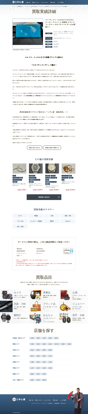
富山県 (32, 356)
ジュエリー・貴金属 (36, 221)
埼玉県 (38, 344)
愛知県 (38, 350)
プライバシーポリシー (35, 403)
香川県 (38, 374)
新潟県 (38, 356)
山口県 (32, 368)
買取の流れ (52, 2)
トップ (14, 6)
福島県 (50, 338)
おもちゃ (67, 221)
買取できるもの (35, 2)
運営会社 (50, 403)
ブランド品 (20, 221)
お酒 (52, 216)
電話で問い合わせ (34, 148)
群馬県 (63, 344)
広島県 (44, 368)
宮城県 (38, 338)
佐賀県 (32, 380)
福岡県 (44, 380)
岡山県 (38, 368)
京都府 (38, 362)
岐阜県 (32, 350)
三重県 (32, 362)
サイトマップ (44, 403)
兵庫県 (44, 362)
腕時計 (52, 221)
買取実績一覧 (20, 6)
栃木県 (50, 344)
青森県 (56, 338)
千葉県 (32, 344)
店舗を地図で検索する (52, 148)
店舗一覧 (28, 2)
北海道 (32, 338)
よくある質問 (60, 2)
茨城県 (69, 344)
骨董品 (36, 216)
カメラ (20, 216)
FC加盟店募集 (56, 403)
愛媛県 (32, 374)
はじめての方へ (44, 2)
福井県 (44, 356)
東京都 (44, 344)
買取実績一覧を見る (44, 197)
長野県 (44, 350)
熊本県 (38, 380)
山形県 (44, 338)
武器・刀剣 (68, 216)
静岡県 (50, 350)
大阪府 (50, 362)
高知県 (44, 374)
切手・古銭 (20, 226)
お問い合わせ (63, 403)
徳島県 (50, 368)
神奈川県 (57, 344)
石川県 (50, 356)
